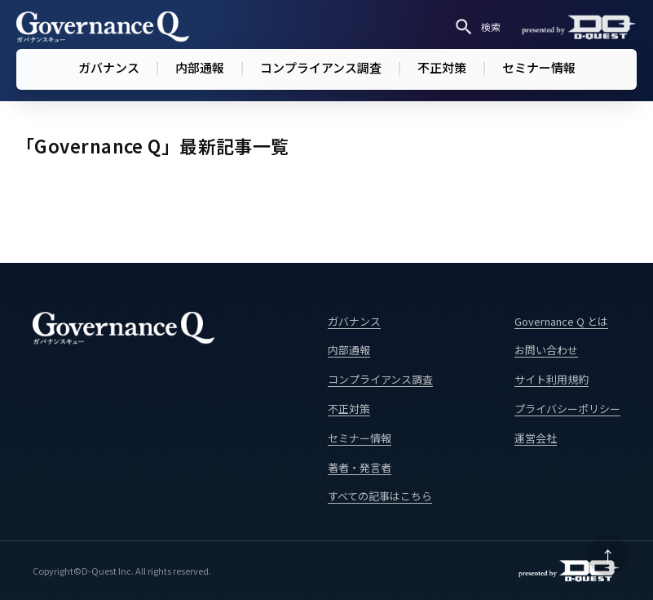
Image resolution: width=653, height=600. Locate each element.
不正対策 (441, 67)
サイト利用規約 (551, 379)
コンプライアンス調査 (321, 67)
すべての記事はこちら (380, 496)
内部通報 (199, 67)
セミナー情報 (539, 67)
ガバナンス (108, 67)
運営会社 (535, 438)
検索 (477, 27)
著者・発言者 (359, 467)
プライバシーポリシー (567, 408)
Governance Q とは (561, 321)
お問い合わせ (546, 350)
